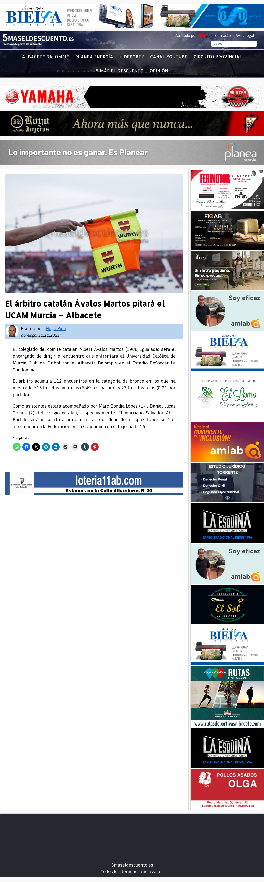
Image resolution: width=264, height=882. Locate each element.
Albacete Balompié (45, 56)
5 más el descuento (120, 70)
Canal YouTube (168, 56)
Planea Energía (94, 56)
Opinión (159, 70)
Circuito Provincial (218, 56)
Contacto (223, 35)
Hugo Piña (56, 328)
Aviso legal (245, 35)
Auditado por (186, 35)
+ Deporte (131, 56)
